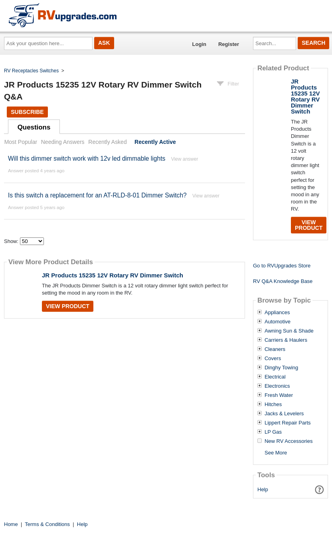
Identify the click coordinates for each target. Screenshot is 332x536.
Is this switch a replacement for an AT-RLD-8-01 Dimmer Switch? (97, 195)
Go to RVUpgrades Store (281, 266)
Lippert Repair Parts (288, 423)
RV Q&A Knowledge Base (282, 281)
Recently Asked (107, 142)
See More (276, 453)
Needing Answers (63, 142)
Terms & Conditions (47, 524)
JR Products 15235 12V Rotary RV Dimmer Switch (112, 275)
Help (262, 489)
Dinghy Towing (281, 368)
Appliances (277, 312)
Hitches (273, 404)
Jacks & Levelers (284, 413)
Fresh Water (279, 395)
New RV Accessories (288, 441)
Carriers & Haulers (286, 340)
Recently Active (155, 142)
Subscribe (27, 112)
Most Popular (20, 142)
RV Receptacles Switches (31, 71)
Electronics (277, 386)
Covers (273, 358)
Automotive (277, 322)
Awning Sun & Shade (289, 331)
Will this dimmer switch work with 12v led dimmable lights (86, 158)
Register (228, 44)
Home (11, 524)
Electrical (275, 377)
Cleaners (275, 349)
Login (199, 44)
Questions (34, 127)
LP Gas (273, 432)
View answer (184, 159)
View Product (67, 306)
